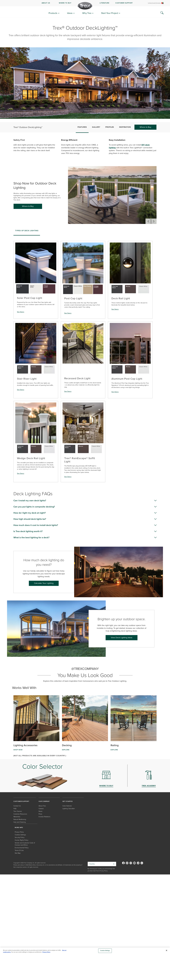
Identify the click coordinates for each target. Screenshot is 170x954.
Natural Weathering (19, 819)
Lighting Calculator (68, 808)
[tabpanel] (85, 360)
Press (40, 814)
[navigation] (85, 3)
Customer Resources (20, 814)
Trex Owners (17, 811)
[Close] (166, 950)
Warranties (16, 817)
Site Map (17, 853)
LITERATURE (104, 3)
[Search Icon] (161, 12)
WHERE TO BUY (65, 3)
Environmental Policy (22, 848)
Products (53, 13)
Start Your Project (109, 13)
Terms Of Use (19, 850)
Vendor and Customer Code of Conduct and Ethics (25, 844)
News (40, 811)
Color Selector (67, 806)
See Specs (20, 312)
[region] (85, 951)
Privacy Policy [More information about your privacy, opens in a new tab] (46, 952)
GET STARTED (67, 801)
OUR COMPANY (44, 801)
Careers (41, 808)
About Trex (42, 806)
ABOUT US (46, 3)
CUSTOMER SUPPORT (124, 3)
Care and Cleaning (19, 822)
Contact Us (17, 806)
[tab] (26, 231)
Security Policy (19, 837)
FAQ (14, 808)
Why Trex (86, 13)
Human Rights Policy (21, 840)
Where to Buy (145, 127)
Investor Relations (44, 817)
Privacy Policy (19, 832)
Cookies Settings (20, 835)
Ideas (70, 13)
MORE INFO (19, 827)
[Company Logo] (85, 6)
